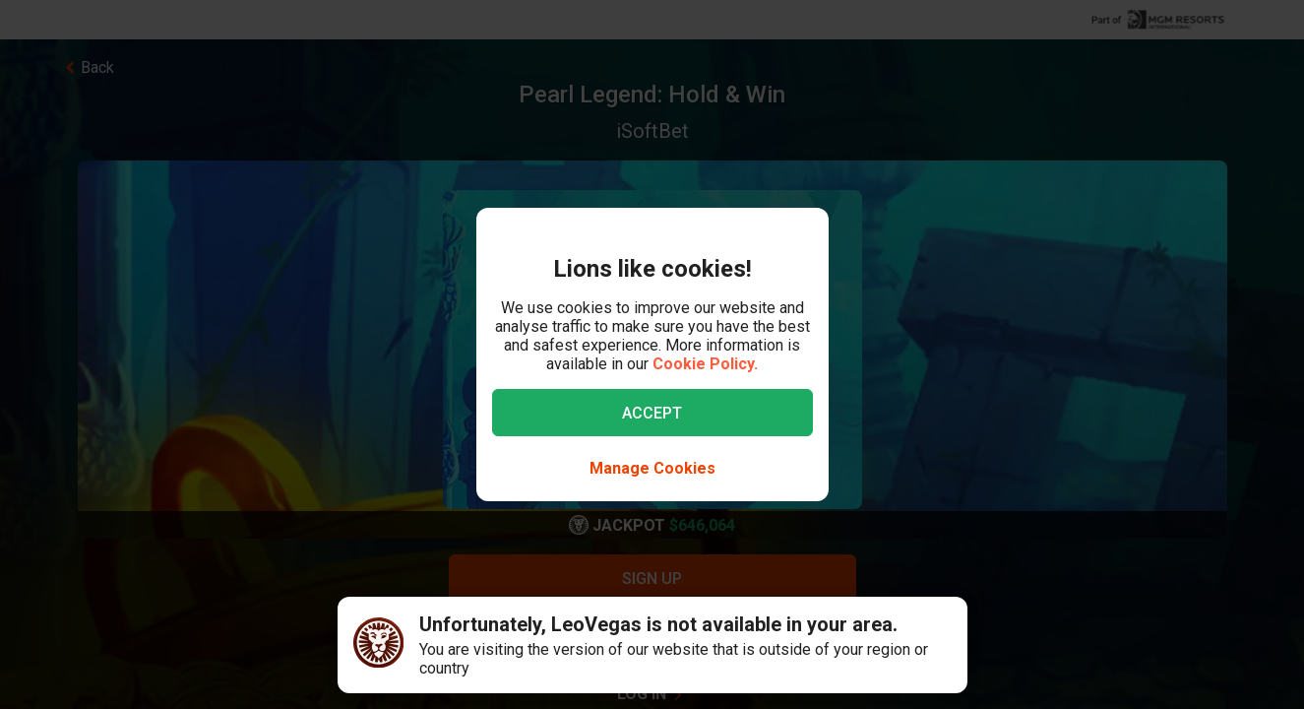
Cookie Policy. (705, 363)
